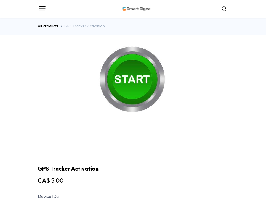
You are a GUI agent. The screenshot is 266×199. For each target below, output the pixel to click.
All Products (48, 25)
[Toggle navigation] (42, 9)
